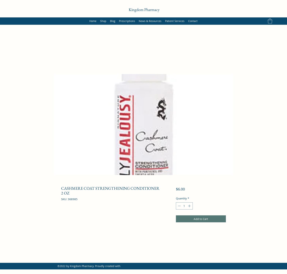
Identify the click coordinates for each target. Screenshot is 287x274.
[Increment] (189, 206)
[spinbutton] (184, 206)
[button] (270, 21)
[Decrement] (178, 206)
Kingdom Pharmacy (144, 9)
